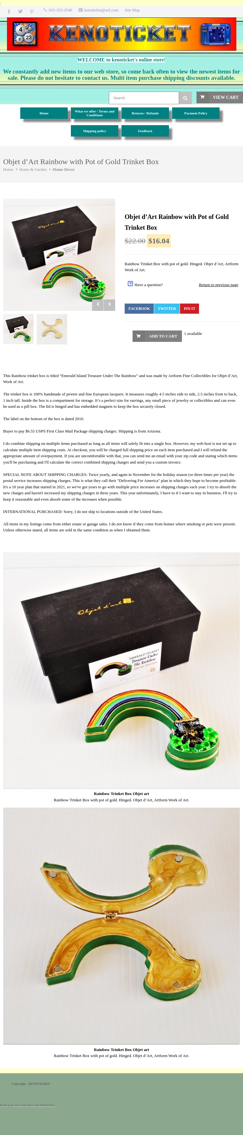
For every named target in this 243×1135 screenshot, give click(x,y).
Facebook (139, 308)
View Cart (226, 97)
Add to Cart (163, 336)
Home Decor (64, 169)
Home (8, 169)
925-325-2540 (60, 10)
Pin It (189, 308)
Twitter (167, 308)
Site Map (132, 10)
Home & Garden (33, 169)
